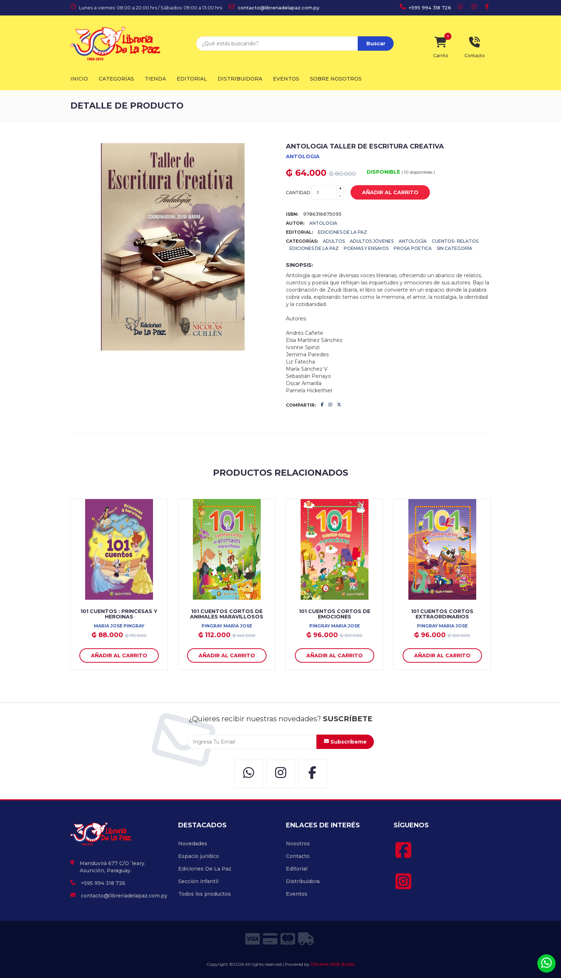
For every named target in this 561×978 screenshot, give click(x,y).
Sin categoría (454, 248)
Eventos (286, 79)
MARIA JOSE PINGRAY (119, 626)
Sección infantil (198, 881)
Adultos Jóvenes (372, 241)
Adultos (334, 241)
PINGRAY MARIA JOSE (226, 626)
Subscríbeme (345, 742)
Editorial (192, 79)
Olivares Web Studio (333, 964)
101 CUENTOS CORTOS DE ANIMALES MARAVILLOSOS (226, 614)
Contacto (298, 856)
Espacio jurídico (198, 856)
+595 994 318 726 (425, 7)
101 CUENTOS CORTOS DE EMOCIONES (334, 614)
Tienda (155, 79)
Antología (413, 241)
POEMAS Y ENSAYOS (366, 248)
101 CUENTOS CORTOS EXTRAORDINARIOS (442, 614)
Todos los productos (204, 894)
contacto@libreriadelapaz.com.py (274, 7)
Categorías (116, 79)
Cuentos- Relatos (455, 241)
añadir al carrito (384, 193)
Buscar (375, 43)
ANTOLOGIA (303, 156)
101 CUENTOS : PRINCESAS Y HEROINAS (118, 614)
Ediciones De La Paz (314, 248)
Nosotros (298, 843)
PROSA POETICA (413, 248)
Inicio (79, 79)
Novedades (192, 843)
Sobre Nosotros (336, 79)
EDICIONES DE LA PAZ (342, 232)
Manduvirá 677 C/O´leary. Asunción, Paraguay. (112, 867)
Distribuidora (240, 79)
